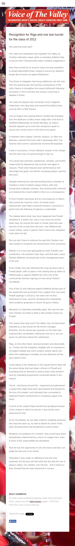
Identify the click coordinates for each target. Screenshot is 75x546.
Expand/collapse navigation (37, 3)
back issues (35, 501)
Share (13, 521)
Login (64, 536)
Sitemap (20, 536)
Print (12, 536)
